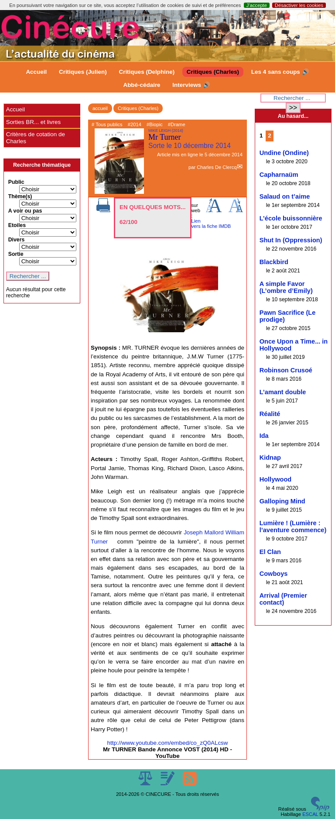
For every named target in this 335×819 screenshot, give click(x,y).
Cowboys (274, 573)
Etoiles (17, 225)
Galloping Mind (282, 501)
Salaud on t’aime (285, 196)
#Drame (176, 124)
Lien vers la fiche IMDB (211, 223)
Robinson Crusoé (286, 370)
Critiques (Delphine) (146, 72)
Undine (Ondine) (284, 152)
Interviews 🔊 (191, 85)
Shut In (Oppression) (291, 240)
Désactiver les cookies (299, 5)
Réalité (270, 413)
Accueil (36, 72)
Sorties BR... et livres (33, 122)
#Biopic (155, 124)
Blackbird (274, 261)
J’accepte (256, 5)
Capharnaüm (279, 174)
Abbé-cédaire (141, 85)
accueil (100, 108)
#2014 (134, 124)
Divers (16, 240)
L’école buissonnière (291, 218)
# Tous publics (107, 124)
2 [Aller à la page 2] (269, 135)
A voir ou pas (25, 211)
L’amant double (283, 392)
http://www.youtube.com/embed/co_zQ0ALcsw (167, 743)
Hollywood (276, 479)
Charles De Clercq (216, 167)
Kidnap (270, 457)
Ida (264, 435)
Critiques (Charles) (213, 72)
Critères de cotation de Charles (35, 138)
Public (16, 182)
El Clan (270, 551)
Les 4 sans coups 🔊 (280, 72)
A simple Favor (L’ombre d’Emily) (286, 287)
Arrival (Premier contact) (283, 599)
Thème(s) (20, 196)
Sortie (16, 254)
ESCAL (310, 814)
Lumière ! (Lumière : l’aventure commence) (293, 526)
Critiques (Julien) (83, 72)
